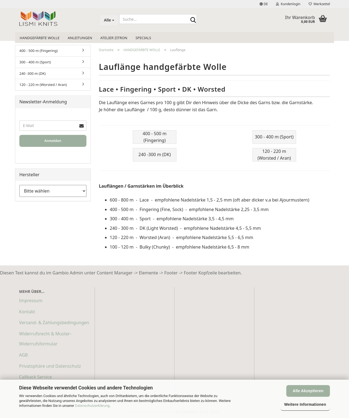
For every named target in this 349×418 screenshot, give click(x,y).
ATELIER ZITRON (113, 37)
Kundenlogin (288, 4)
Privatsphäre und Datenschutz (50, 366)
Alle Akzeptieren (308, 391)
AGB (23, 355)
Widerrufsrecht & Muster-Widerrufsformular (45, 339)
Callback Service (35, 377)
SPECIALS (143, 37)
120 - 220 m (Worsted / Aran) (43, 84)
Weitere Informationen (305, 404)
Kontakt (27, 312)
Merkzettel (319, 4)
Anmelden (52, 140)
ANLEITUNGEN (80, 37)
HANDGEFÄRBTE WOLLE (39, 37)
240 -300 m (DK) (32, 73)
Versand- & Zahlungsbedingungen (54, 323)
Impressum (31, 301)
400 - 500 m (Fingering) (38, 50)
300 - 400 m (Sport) (35, 62)
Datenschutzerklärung (92, 406)
